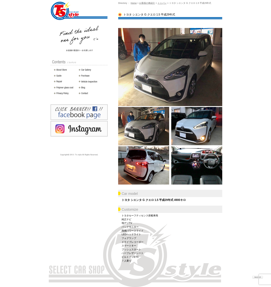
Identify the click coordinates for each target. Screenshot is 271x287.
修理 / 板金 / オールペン (65, 83)
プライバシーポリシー (65, 94)
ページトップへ (257, 277)
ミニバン (162, 3)
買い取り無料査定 (92, 77)
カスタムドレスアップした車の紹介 (92, 71)
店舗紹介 (65, 71)
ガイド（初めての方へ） (65, 77)
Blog (92, 88)
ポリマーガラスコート (65, 88)
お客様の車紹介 (147, 3)
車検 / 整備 (92, 83)
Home (134, 3)
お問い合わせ (92, 94)
